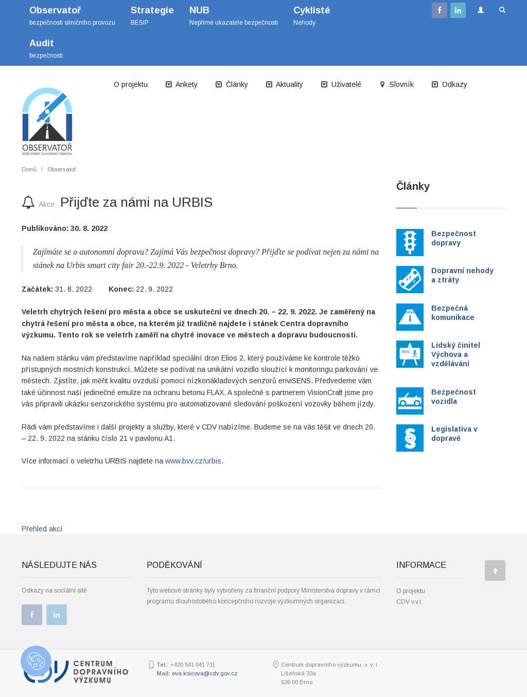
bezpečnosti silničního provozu (72, 15)
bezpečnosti (46, 48)
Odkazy (449, 84)
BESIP (152, 15)
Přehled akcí (42, 529)
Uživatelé (341, 84)
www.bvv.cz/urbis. (194, 461)
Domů (29, 169)
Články (231, 84)
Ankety (181, 84)
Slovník (396, 84)
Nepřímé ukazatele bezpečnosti (233, 15)
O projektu (131, 84)
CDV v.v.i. (409, 601)
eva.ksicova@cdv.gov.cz (204, 673)
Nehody (311, 15)
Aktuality (284, 84)
